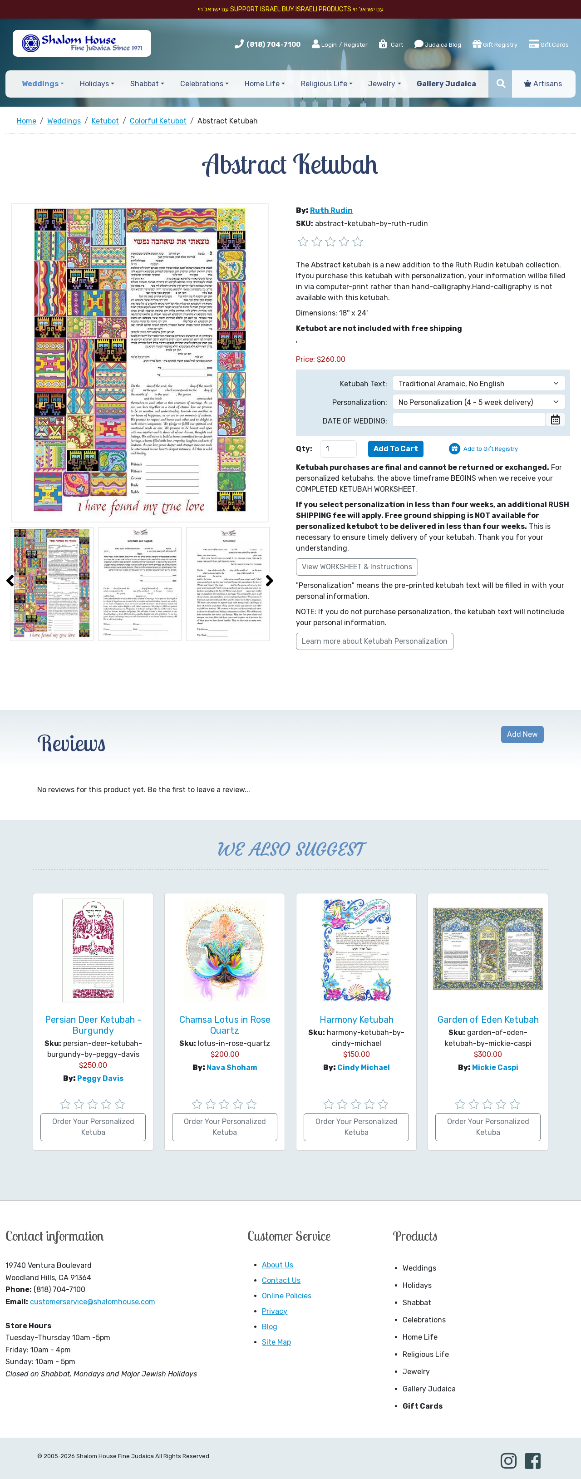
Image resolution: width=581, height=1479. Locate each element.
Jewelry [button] (381, 83)
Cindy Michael (363, 1067)
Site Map (276, 1342)
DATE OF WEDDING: (355, 421)
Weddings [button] (40, 83)
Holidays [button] (94, 83)
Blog (269, 1326)
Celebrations (424, 1320)
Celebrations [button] (201, 83)
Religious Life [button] (324, 83)
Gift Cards (549, 44)
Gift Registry (495, 44)
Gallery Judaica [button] (446, 83)
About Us (277, 1265)
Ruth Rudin (331, 210)
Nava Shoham (232, 1067)
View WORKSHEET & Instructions (357, 566)
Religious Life (426, 1354)
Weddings (419, 1268)
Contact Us (281, 1280)
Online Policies (286, 1296)
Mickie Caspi (495, 1067)
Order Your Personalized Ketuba (93, 1127)
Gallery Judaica (429, 1389)
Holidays (417, 1285)
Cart (390, 44)
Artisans (543, 83)
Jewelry (416, 1371)
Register (356, 44)
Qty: (304, 448)
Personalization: (359, 402)
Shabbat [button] (144, 83)
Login (324, 44)
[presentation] (10, 581)
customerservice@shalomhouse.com (92, 1301)
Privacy (274, 1311)
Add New (522, 734)
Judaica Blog (437, 44)
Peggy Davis (100, 1078)
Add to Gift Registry (490, 448)
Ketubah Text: (363, 384)
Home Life (420, 1337)
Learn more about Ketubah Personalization (375, 641)
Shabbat (417, 1302)
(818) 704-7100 (273, 44)
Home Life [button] (262, 83)
